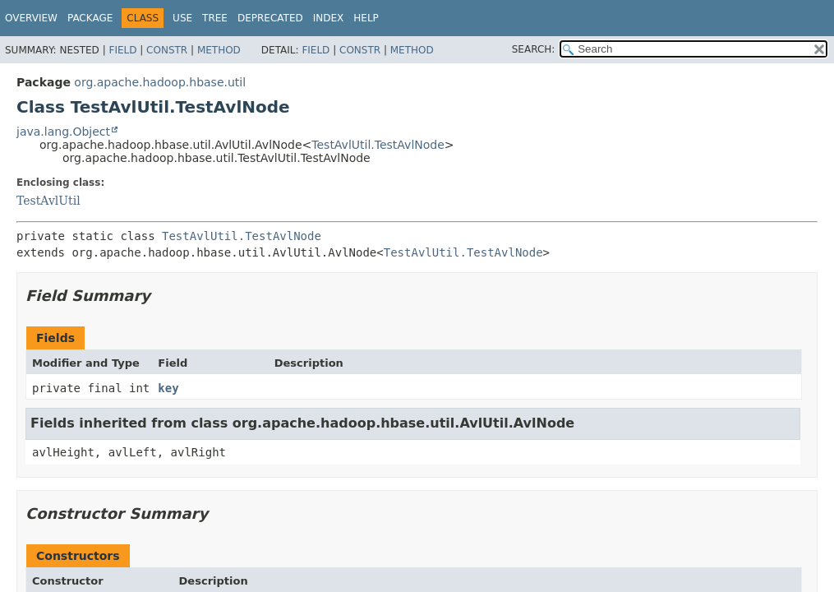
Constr (166, 50)
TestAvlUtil (48, 200)
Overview (31, 18)
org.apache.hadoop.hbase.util (160, 82)
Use (182, 18)
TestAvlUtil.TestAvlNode (378, 144)
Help (366, 18)
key (168, 388)
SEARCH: (533, 49)
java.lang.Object (63, 131)
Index (328, 18)
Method (219, 50)
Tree (215, 18)
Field (122, 50)
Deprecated (270, 18)
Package (90, 18)
